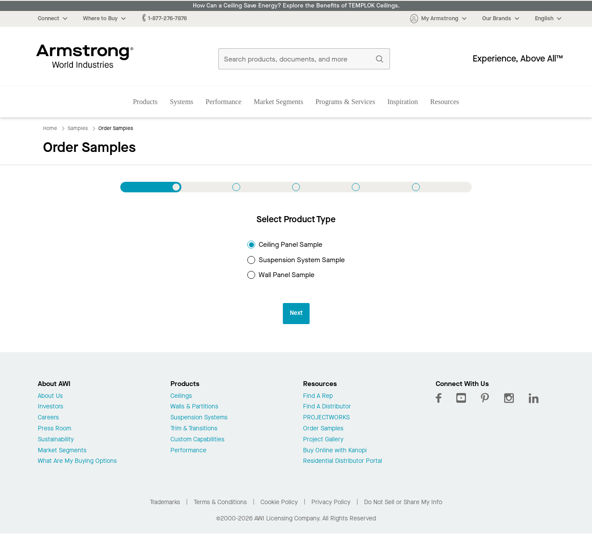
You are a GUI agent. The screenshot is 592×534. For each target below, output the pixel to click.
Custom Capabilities (197, 440)
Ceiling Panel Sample (284, 244)
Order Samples (323, 429)
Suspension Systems (198, 418)
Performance (224, 101)
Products (145, 101)
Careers (48, 418)
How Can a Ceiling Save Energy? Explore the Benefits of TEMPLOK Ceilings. (296, 6)
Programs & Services (345, 101)
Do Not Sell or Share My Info (403, 502)
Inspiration (402, 101)
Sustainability (56, 440)
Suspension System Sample (296, 259)
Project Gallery (323, 440)
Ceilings (181, 396)
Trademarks (165, 502)
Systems (181, 101)
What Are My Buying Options (77, 461)
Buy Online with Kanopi (335, 451)
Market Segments (278, 101)
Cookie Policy (279, 502)
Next (296, 313)
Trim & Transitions (193, 429)
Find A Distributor (327, 407)
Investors (50, 407)
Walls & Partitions (194, 407)
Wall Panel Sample (280, 274)
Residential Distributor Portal (342, 461)
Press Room (54, 429)
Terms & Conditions (220, 502)
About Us (50, 396)
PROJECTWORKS (326, 418)
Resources (444, 101)
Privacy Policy (330, 502)
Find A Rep (318, 396)
